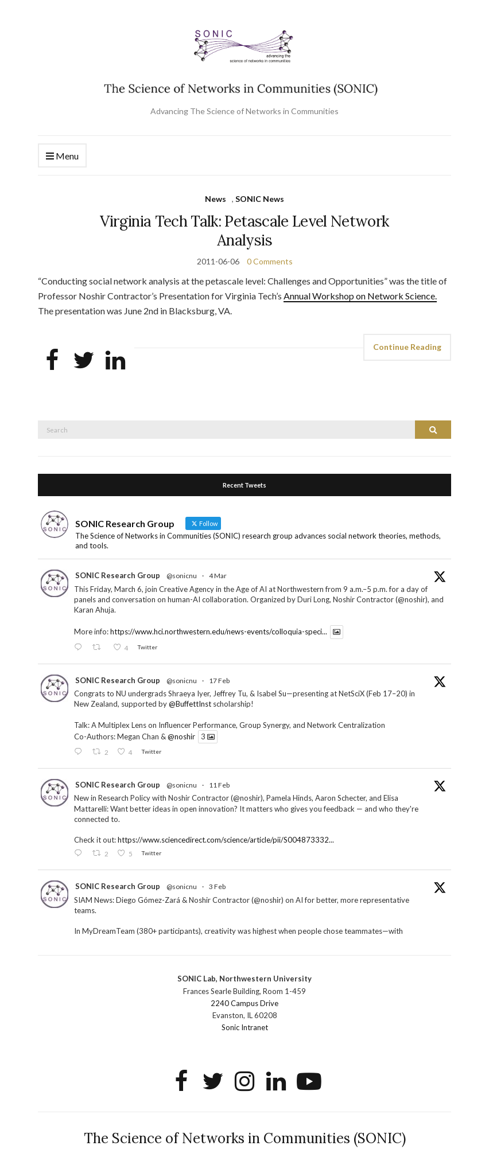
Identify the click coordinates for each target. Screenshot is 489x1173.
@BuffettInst (190, 703)
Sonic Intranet (245, 1027)
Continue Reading (407, 347)
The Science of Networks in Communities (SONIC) (245, 1138)
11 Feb (219, 785)
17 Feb (219, 680)
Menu (62, 156)
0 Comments (270, 261)
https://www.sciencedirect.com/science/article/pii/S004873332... (226, 839)
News (215, 199)
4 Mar (218, 575)
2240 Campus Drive (244, 1003)
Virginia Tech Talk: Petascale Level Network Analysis (244, 231)
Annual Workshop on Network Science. (360, 295)
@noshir (181, 736)
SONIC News (259, 199)
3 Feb (217, 886)
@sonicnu (181, 575)
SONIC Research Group (117, 575)
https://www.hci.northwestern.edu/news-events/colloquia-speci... (218, 632)
